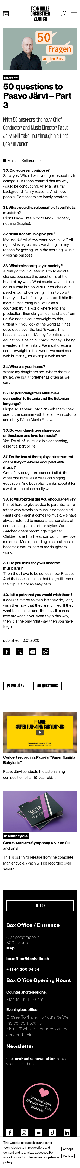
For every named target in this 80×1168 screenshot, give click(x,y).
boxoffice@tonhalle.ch (27, 958)
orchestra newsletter (35, 1058)
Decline (68, 1156)
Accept (68, 1149)
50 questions (47, 686)
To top (40, 905)
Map (10, 948)
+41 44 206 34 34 (22, 969)
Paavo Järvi (16, 686)
